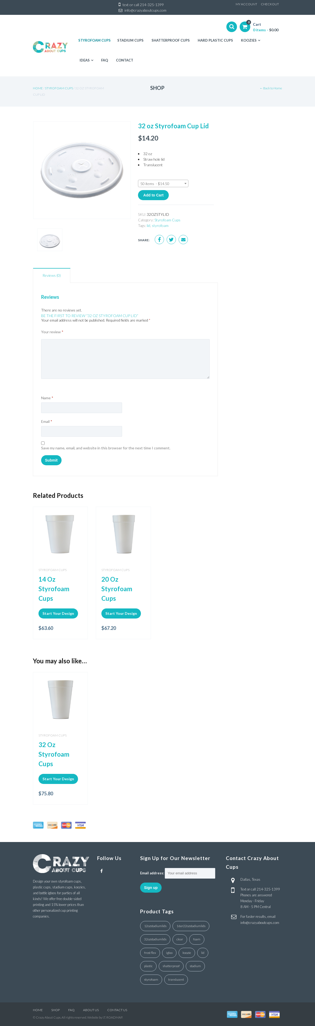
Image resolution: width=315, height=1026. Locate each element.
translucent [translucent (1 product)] (176, 979)
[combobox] (163, 183)
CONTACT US (117, 1010)
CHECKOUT (270, 4)
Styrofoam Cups (59, 88)
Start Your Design (58, 613)
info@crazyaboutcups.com (145, 10)
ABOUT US (91, 1010)
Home (38, 88)
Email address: (152, 873)
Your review (52, 332)
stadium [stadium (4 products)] (195, 966)
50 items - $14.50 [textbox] (154, 183)
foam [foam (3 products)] (196, 939)
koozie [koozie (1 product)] (187, 953)
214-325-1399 (152, 4)
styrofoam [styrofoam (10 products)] (151, 979)
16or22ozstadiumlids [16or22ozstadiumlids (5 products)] (190, 926)
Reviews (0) (51, 275)
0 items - (265, 30)
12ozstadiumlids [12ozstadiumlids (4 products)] (155, 926)
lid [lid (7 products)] (202, 953)
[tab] (51, 275)
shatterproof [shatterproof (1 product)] (171, 966)
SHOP (55, 1010)
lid (148, 225)
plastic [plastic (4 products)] (148, 966)
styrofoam (160, 225)
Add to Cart (153, 195)
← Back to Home (271, 88)
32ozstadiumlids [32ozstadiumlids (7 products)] (155, 939)
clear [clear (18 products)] (179, 939)
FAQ (71, 1010)
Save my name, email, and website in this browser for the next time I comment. (105, 448)
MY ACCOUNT (246, 4)
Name (47, 398)
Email (46, 421)
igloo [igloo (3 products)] (169, 953)
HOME (38, 1010)
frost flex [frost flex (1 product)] (150, 953)
